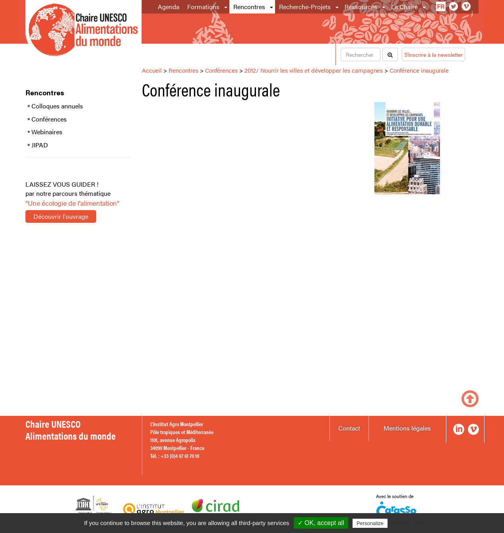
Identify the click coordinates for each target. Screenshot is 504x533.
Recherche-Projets (305, 6)
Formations (203, 6)
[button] (226, 7)
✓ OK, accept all (321, 522)
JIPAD (39, 145)
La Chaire (404, 6)
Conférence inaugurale (419, 70)
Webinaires (46, 131)
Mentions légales (407, 428)
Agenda (168, 6)
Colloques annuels (57, 106)
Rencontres (249, 6)
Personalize (370, 523)
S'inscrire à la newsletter (433, 54)
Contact (349, 428)
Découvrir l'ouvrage (60, 216)
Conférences (49, 119)
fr (441, 6)
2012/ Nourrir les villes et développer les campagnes (313, 70)
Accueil (152, 70)
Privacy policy (409, 523)
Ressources (361, 6)
